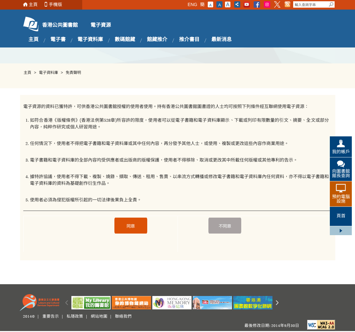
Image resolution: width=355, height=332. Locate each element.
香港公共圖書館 (60, 25)
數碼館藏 (125, 39)
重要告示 (50, 317)
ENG (192, 4)
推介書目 (189, 39)
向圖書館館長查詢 (341, 174)
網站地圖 (99, 317)
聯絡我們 (123, 317)
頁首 (341, 216)
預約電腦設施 (341, 199)
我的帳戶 (341, 152)
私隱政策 (75, 317)
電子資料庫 (90, 39)
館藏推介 (157, 39)
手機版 (55, 4)
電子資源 (101, 25)
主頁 (33, 4)
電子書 (58, 39)
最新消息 (221, 39)
